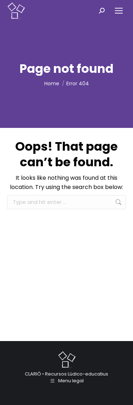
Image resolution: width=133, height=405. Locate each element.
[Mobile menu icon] (119, 11)
